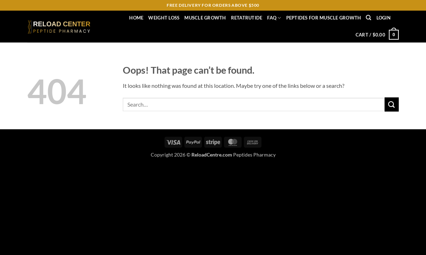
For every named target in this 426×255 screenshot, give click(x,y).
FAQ (274, 18)
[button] (383, 18)
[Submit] (392, 104)
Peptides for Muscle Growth (323, 18)
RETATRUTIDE (247, 18)
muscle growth (205, 18)
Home (136, 18)
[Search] (368, 17)
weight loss (163, 18)
